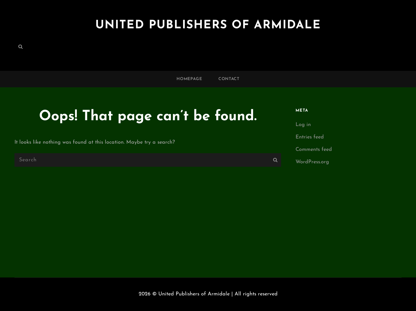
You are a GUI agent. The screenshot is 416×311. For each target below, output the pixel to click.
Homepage (189, 79)
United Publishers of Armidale (208, 25)
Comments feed (314, 149)
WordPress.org (312, 162)
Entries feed (310, 137)
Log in (303, 124)
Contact (228, 79)
